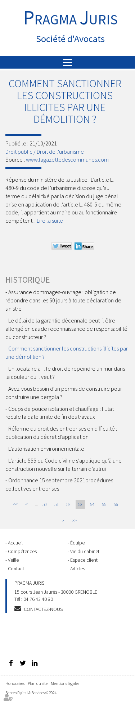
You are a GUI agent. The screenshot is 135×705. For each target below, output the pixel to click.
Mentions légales (65, 683)
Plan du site (38, 683)
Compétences (22, 551)
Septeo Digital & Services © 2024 (30, 692)
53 (80, 504)
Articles (77, 568)
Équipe (77, 542)
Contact (16, 568)
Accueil (15, 542)
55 (104, 504)
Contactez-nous (43, 609)
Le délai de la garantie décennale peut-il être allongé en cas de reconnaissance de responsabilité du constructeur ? (66, 328)
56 (116, 504)
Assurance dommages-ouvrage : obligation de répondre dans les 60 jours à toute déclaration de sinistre (63, 300)
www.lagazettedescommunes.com (67, 159)
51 (56, 504)
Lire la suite (50, 220)
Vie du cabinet (84, 551)
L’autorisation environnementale (46, 448)
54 (92, 504)
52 (68, 504)
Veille (13, 560)
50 (44, 504)
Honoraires (14, 683)
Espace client (84, 560)
